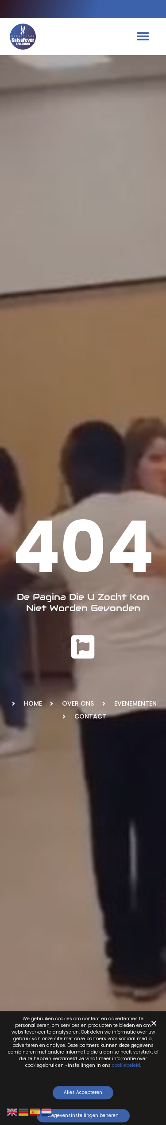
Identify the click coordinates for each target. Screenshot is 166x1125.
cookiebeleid (126, 1068)
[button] (143, 37)
